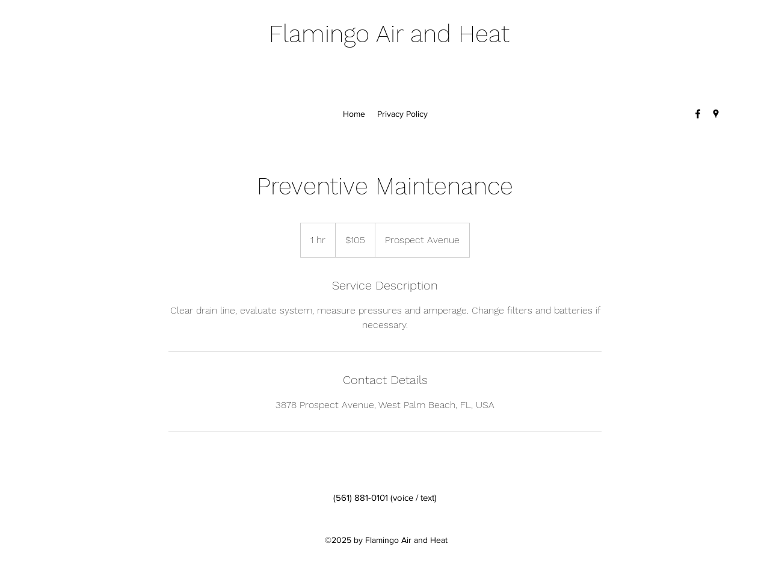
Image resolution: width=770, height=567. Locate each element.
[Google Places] (716, 114)
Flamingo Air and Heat (389, 34)
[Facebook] (698, 114)
